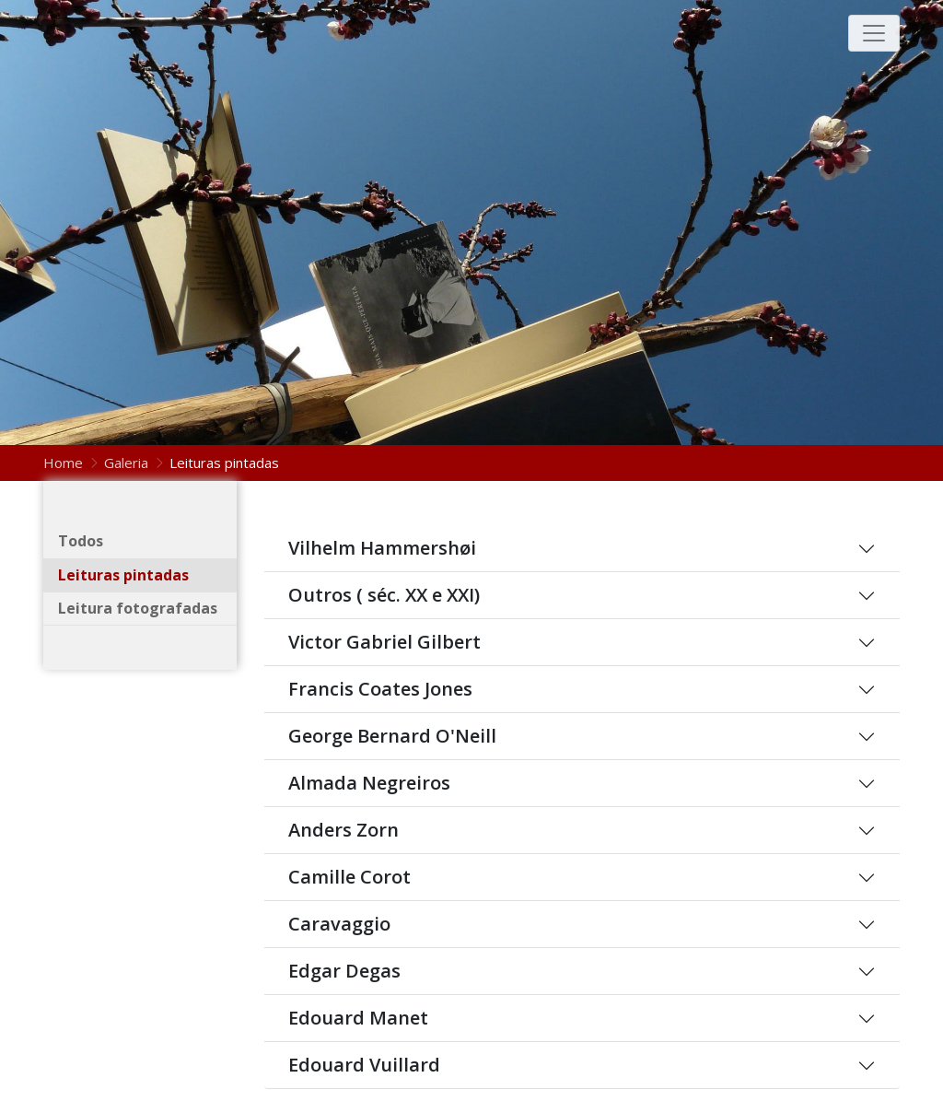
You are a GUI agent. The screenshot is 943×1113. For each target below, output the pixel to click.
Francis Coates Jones (380, 689)
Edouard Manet (358, 1018)
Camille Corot (349, 877)
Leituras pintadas (123, 575)
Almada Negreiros (369, 783)
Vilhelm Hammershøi (382, 548)
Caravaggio (339, 924)
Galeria (126, 462)
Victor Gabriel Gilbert (384, 642)
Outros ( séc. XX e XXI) (384, 595)
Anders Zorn (343, 830)
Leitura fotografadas (137, 608)
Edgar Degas (344, 971)
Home (65, 462)
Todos (80, 541)
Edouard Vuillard (364, 1065)
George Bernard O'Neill (392, 736)
